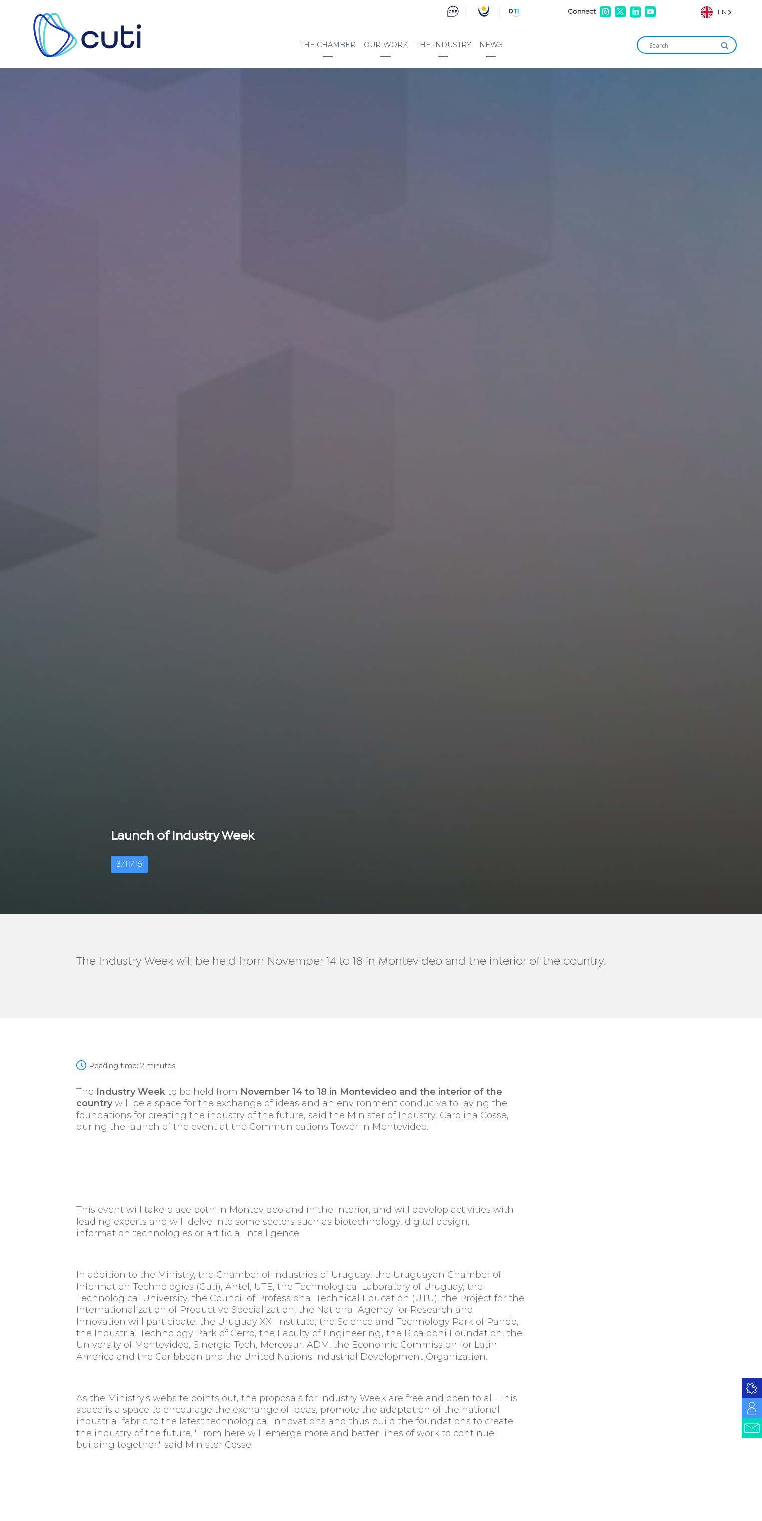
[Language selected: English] (716, 12)
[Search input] (682, 45)
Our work (386, 44)
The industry (443, 44)
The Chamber (328, 44)
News (491, 44)
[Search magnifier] (725, 45)
